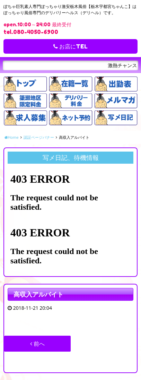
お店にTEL (70, 46)
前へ (37, 343)
